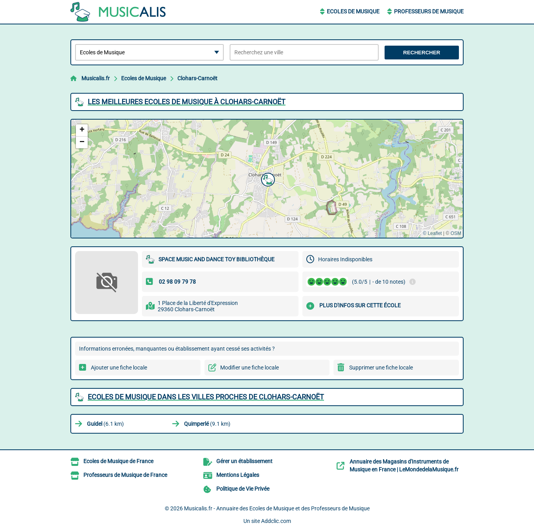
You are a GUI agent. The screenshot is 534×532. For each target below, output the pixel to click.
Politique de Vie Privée (242, 489)
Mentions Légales (237, 475)
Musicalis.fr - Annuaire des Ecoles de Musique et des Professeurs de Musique (277, 508)
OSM (456, 233)
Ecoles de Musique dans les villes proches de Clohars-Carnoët (206, 397)
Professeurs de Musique (429, 11)
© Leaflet (432, 233)
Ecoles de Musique (353, 11)
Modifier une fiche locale (249, 367)
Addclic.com (276, 521)
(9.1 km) (207, 424)
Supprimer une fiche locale (381, 367)
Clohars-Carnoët (197, 78)
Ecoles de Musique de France (118, 461)
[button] (267, 179)
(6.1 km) (105, 424)
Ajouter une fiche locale (119, 367)
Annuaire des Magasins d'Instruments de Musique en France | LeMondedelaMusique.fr (404, 465)
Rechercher (421, 52)
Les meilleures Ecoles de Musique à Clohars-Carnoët (186, 102)
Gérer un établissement (244, 461)
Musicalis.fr (95, 78)
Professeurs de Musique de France (125, 475)
